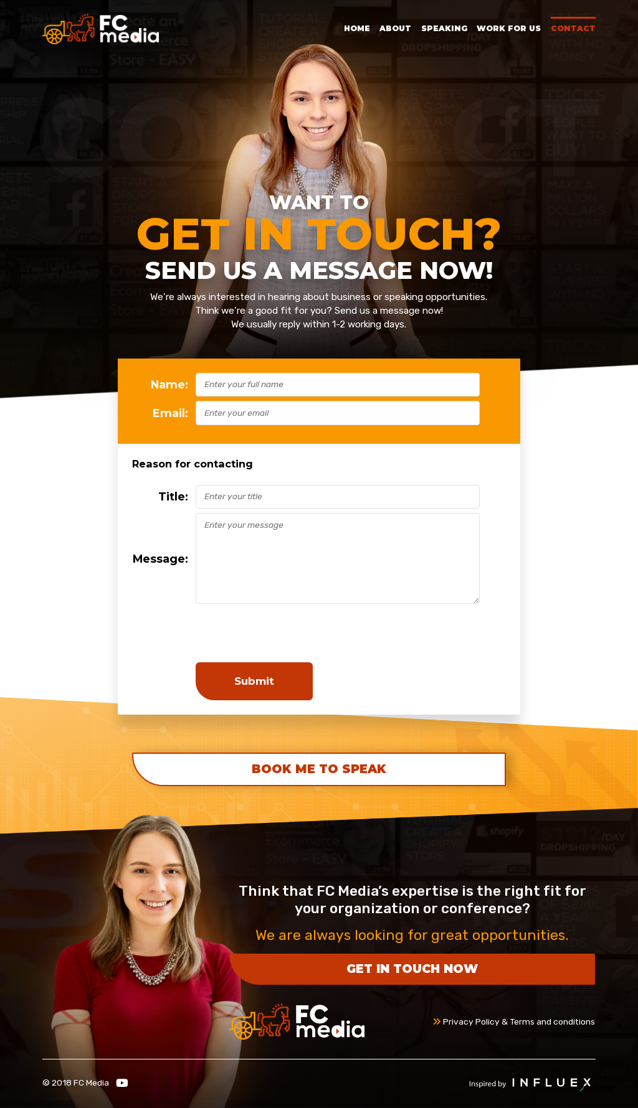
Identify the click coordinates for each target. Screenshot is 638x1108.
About (395, 28)
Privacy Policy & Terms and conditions (513, 1021)
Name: (169, 384)
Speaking (444, 28)
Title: (173, 496)
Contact (573, 28)
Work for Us (509, 28)
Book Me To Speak (319, 768)
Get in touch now (412, 968)
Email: (170, 413)
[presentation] (290, 633)
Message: (160, 558)
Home (357, 28)
